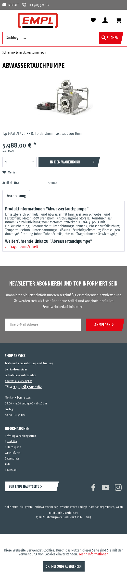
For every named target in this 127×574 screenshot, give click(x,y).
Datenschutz (12, 458)
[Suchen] (110, 38)
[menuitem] (8, 20)
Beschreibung (16, 196)
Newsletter (11, 441)
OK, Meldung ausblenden (64, 566)
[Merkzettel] (93, 20)
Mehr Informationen (93, 554)
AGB (7, 464)
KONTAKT (10, 5)
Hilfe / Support (13, 447)
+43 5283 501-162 (35, 5)
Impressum (11, 470)
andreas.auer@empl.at (18, 381)
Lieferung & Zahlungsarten (20, 436)
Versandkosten (68, 507)
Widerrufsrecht (13, 453)
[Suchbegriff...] (61, 38)
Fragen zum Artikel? (21, 247)
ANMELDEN (104, 324)
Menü (8, 20)
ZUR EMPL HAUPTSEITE (24, 486)
